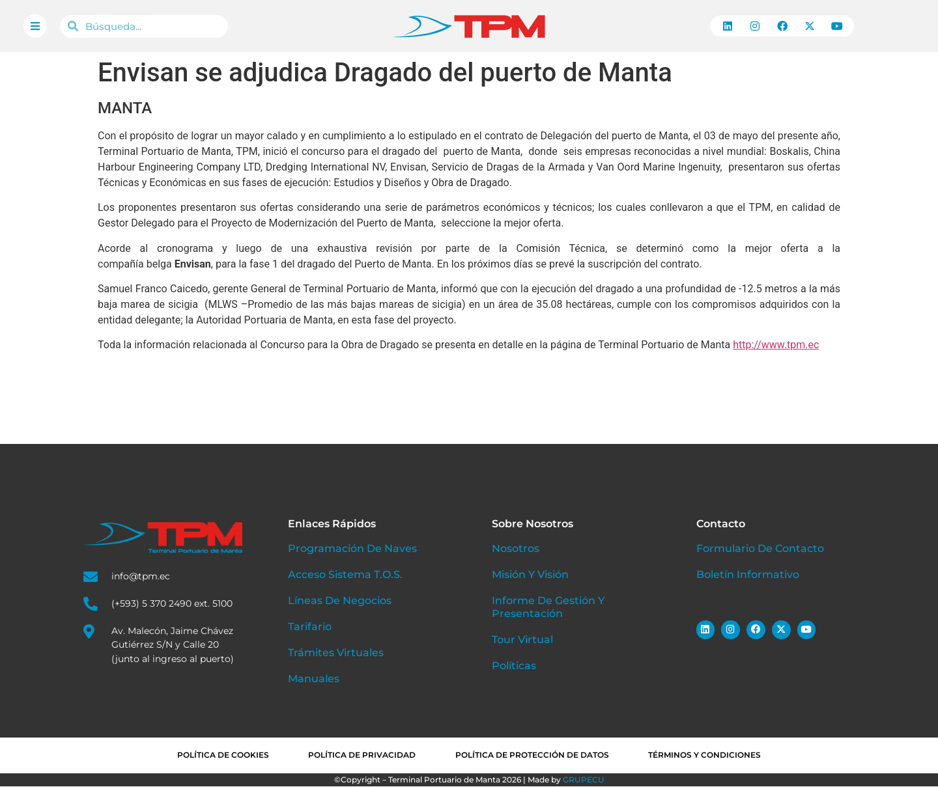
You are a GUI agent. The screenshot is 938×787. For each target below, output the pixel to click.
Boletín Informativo (747, 574)
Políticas (514, 665)
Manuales (313, 678)
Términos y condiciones (709, 755)
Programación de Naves (352, 548)
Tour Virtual (522, 639)
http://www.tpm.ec (776, 344)
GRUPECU (583, 780)
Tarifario (310, 626)
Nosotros (515, 548)
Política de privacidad (360, 755)
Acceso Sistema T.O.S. (345, 574)
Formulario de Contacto (760, 548)
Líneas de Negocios (339, 600)
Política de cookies (218, 755)
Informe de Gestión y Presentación (548, 607)
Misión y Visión (530, 574)
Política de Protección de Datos (533, 755)
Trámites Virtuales (336, 652)
